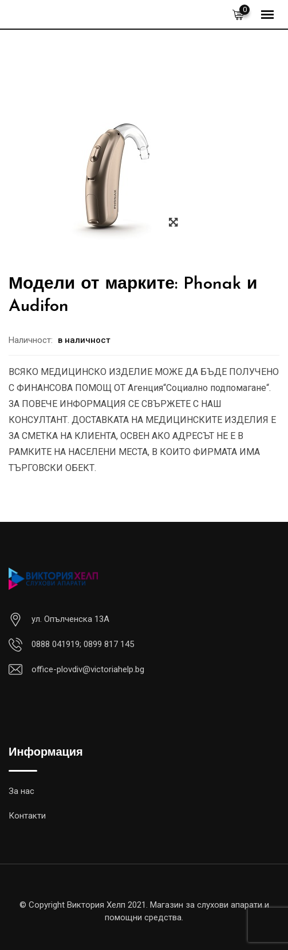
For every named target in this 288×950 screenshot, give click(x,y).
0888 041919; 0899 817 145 (82, 644)
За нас (21, 791)
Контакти (27, 816)
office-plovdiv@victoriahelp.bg (87, 669)
